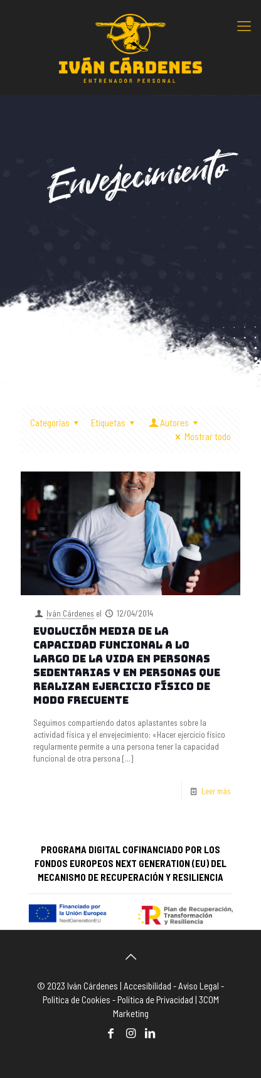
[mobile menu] (244, 25)
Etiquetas (115, 422)
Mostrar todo (201, 436)
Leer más (216, 791)
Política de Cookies (76, 999)
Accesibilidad (147, 985)
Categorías (56, 422)
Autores (174, 422)
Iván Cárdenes (70, 613)
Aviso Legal (198, 985)
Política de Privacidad (155, 999)
